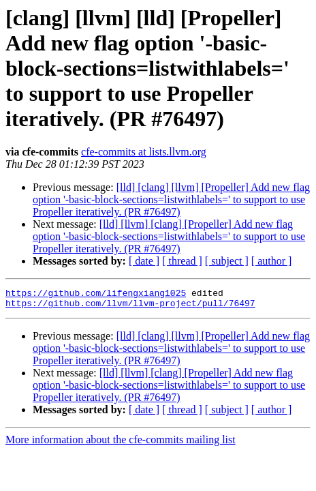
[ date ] (144, 261)
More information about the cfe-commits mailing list (120, 443)
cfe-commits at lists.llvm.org (143, 152)
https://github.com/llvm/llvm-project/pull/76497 (130, 307)
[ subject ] (227, 261)
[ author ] (271, 261)
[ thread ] (182, 261)
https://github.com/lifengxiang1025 (95, 294)
